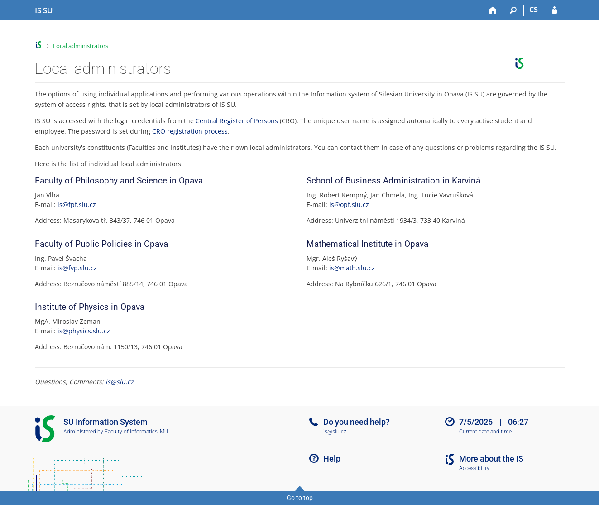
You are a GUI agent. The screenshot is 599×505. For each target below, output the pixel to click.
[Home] (493, 10)
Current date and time (485, 431)
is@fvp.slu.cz (77, 268)
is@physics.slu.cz (84, 331)
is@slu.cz (119, 381)
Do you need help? (356, 422)
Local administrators (80, 46)
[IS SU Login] (554, 10)
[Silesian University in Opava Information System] (44, 10)
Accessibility (474, 468)
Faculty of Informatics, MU (136, 431)
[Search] (513, 10)
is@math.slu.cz (352, 268)
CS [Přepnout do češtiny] (533, 9)
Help (331, 458)
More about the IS (491, 458)
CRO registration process (190, 131)
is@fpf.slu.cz (77, 204)
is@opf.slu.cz (349, 204)
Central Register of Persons (237, 120)
